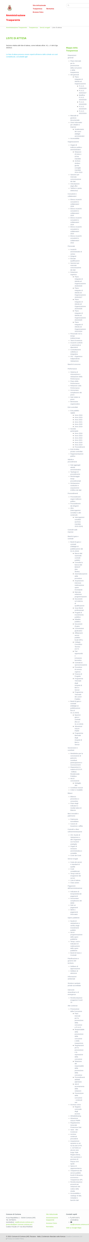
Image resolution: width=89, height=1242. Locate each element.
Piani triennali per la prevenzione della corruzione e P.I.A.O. (79, 1020)
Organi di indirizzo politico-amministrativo (76, 147)
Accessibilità (74, 138)
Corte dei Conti (75, 855)
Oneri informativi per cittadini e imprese (76, 125)
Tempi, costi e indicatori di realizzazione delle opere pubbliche (75, 946)
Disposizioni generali (72, 56)
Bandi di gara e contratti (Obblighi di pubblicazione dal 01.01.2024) (76, 546)
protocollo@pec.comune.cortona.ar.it (19, 1224)
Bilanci (70, 793)
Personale (71, 246)
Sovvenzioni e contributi (73, 749)
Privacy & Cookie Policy (15, 1239)
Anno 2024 (78, 415)
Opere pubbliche (74, 918)
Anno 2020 (78, 424)
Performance (72, 369)
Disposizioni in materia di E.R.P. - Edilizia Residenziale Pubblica (76, 771)
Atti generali (74, 75)
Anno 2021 (78, 422)
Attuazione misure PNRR (78, 728)
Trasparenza (37, 8)
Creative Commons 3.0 (74, 1236)
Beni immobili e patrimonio (73, 815)
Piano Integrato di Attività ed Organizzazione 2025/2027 (80, 292)
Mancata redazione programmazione (81, 594)
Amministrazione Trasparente (16, 27)
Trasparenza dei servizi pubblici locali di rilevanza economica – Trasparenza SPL (76, 1175)
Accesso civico (75, 1104)
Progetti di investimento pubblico (79, 615)
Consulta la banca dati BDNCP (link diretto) (79, 567)
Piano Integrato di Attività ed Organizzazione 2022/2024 (80, 326)
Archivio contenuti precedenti (74, 1136)
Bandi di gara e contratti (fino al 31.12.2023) (79, 719)
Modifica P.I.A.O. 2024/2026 (83, 97)
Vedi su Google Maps (73, 1228)
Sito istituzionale (39, 5)
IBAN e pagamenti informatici (74, 912)
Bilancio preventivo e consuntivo (74, 799)
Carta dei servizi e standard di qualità (76, 864)
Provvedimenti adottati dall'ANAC (80, 1079)
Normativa (50, 8)
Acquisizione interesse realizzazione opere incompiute (79, 585)
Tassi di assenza (76, 340)
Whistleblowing (75, 1116)
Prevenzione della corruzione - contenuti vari (79, 1097)
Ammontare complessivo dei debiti (76, 900)
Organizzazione (73, 142)
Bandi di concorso (74, 364)
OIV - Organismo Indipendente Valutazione (76, 358)
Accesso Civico (38, 12)
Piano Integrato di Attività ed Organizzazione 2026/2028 (80, 281)
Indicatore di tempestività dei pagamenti (76, 894)
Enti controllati (73, 407)
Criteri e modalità (76, 790)
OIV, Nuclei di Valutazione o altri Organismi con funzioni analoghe (75, 839)
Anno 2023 (78, 417)
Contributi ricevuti (76, 788)
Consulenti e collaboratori (72, 195)
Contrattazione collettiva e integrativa (75, 352)
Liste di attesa (75, 880)
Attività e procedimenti (72, 461)
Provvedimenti (80, 447)
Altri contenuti (72, 1006)
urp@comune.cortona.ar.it (24, 1222)
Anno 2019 (78, 426)
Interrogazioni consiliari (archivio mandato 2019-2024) (79, 521)
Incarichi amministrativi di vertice (76, 252)
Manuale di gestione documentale (75, 118)
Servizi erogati (45, 27)
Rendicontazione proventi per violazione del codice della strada (76, 1186)
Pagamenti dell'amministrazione (75, 887)
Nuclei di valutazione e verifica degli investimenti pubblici (75, 925)
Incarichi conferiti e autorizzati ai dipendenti (76, 345)
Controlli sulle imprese (72, 531)
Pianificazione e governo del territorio (73, 961)
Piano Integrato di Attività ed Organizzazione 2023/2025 (80, 315)
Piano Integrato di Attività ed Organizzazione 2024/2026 (80, 304)
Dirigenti (73, 256)
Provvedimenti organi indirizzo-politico (76, 499)
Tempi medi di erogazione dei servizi (75, 876)
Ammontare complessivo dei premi (76, 392)
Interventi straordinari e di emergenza (73, 992)
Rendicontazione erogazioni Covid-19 (76, 1000)
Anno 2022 (78, 420)
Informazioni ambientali (72, 978)
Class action (74, 883)
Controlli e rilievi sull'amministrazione (75, 830)
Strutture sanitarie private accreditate (74, 984)
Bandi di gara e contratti (73, 537)
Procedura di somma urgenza (78, 669)
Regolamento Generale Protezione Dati (75, 1125)
